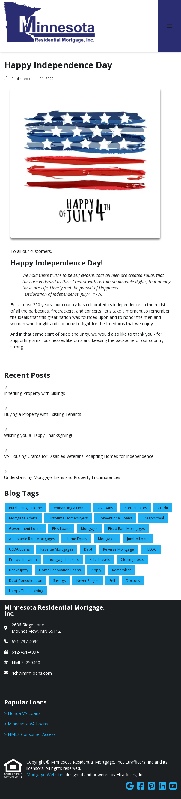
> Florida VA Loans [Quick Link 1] (22, 713)
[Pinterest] (151, 786)
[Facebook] (140, 786)
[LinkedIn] (162, 786)
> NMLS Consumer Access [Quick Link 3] (30, 734)
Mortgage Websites (46, 774)
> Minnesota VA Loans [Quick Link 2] (26, 724)
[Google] (130, 786)
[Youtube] (173, 786)
